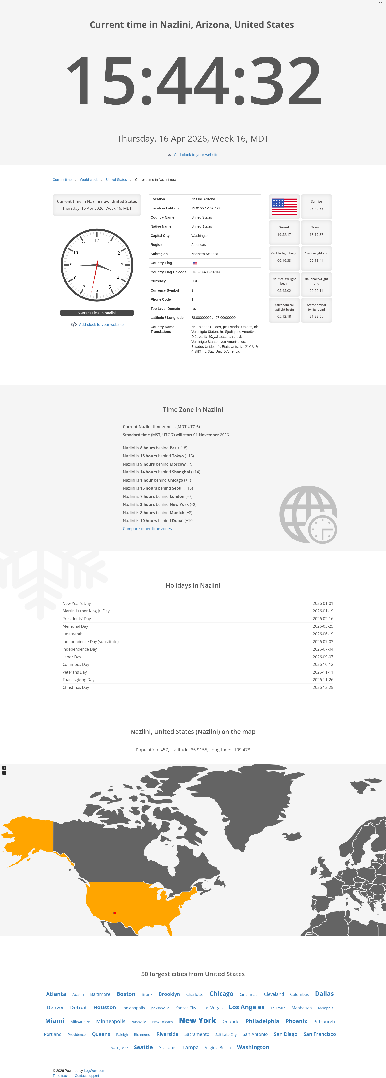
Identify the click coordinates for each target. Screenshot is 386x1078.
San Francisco (320, 1034)
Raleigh (122, 1034)
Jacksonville (160, 1008)
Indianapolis (133, 1007)
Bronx (147, 994)
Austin (78, 994)
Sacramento (196, 1034)
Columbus (299, 994)
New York (197, 1020)
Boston (125, 993)
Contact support (87, 1076)
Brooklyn (169, 994)
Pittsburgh (324, 1021)
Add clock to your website (196, 155)
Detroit (78, 1007)
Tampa (190, 1047)
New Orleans (162, 1021)
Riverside (167, 1034)
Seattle (143, 1047)
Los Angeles (247, 1007)
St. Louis (167, 1047)
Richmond (142, 1034)
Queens (101, 1034)
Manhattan (302, 1007)
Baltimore (100, 994)
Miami (54, 1020)
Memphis (325, 1008)
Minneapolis (110, 1021)
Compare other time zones (147, 528)
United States (116, 180)
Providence (77, 1034)
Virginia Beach (218, 1047)
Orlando (231, 1021)
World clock (89, 180)
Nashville (138, 1021)
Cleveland (274, 994)
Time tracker (62, 1076)
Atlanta (56, 993)
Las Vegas (212, 1007)
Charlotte (194, 994)
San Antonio (255, 1034)
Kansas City (186, 1007)
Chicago (221, 993)
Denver (55, 1007)
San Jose (119, 1047)
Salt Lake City (226, 1034)
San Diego (286, 1034)
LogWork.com (94, 1071)
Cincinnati (249, 994)
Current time (62, 180)
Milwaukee (80, 1021)
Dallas (324, 993)
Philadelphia (262, 1021)
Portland (53, 1034)
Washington (253, 1047)
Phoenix (296, 1021)
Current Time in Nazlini (97, 313)
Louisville (278, 1008)
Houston (104, 1007)
